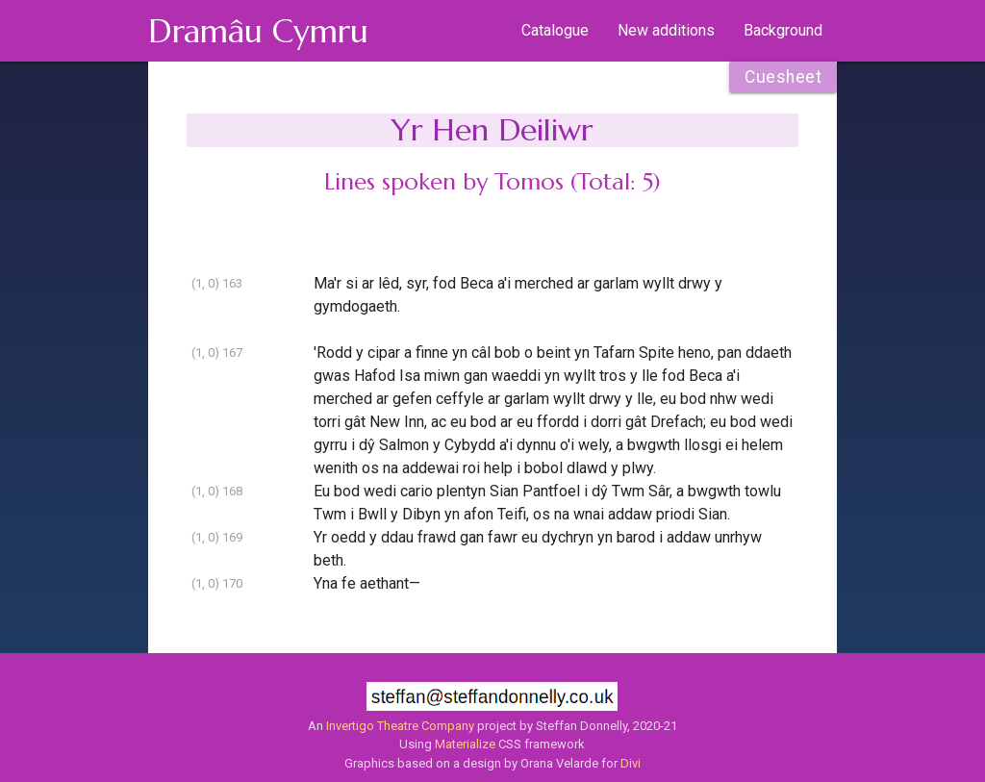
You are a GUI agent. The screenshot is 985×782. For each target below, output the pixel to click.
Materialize (465, 744)
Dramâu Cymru (258, 31)
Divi (630, 763)
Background (783, 30)
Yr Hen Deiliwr (492, 130)
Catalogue (555, 30)
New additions (666, 30)
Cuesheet (783, 77)
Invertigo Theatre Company (400, 726)
